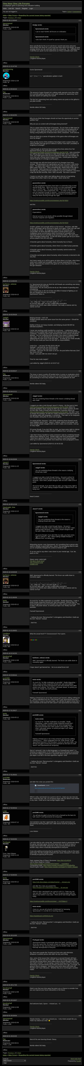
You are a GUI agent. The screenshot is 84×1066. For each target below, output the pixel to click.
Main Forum (12, 15)
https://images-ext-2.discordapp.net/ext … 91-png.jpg (50, 887)
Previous (11, 18)
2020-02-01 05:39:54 (10, 1015)
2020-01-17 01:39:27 (10, 710)
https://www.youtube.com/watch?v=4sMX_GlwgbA (61, 867)
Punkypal (6, 842)
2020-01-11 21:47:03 (10, 66)
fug (4, 92)
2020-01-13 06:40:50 (10, 115)
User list (11, 8)
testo (5, 600)
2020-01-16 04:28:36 (10, 459)
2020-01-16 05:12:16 (10, 504)
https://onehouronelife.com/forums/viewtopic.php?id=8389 (49, 407)
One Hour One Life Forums (16, 3)
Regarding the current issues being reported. (35, 15)
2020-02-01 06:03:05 (10, 1036)
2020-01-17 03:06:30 (10, 875)
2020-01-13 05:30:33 (10, 89)
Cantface (6, 633)
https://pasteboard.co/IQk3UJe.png (41, 916)
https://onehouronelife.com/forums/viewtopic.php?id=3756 (49, 152)
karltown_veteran (9, 284)
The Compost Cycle (36, 562)
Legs (5, 811)
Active (69, 11)
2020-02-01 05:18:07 (10, 1000)
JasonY (6, 462)
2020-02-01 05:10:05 (10, 935)
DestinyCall (7, 656)
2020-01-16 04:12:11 (10, 391)
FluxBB (78, 1061)
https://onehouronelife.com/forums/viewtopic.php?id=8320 (49, 223)
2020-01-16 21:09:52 (10, 630)
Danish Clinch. (34, 57)
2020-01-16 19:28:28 (10, 572)
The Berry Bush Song (37, 561)
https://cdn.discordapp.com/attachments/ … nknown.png (51, 882)
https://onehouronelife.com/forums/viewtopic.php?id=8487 (49, 412)
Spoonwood (7, 23)
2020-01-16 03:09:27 (10, 371)
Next (19, 18)
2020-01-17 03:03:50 (10, 839)
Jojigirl (5, 317)
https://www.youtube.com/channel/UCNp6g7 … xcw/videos (49, 864)
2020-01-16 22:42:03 (10, 653)
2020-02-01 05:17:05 (10, 985)
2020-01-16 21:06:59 (10, 597)
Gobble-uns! (34, 564)
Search (18, 8)
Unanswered (77, 11)
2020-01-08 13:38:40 (10, 20)
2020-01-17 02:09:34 (10, 808)
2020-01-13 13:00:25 (10, 281)
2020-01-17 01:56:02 (10, 775)
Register (25, 8)
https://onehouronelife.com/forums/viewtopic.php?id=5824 (49, 200)
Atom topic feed (76, 1059)
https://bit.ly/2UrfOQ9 (64, 860)
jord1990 (6, 678)
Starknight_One (9, 507)
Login (31, 8)
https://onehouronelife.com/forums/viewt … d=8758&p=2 (48, 901)
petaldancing (8, 69)
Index (5, 8)
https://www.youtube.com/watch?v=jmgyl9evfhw (59, 865)
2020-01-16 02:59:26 (10, 314)
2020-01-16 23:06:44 (10, 675)
